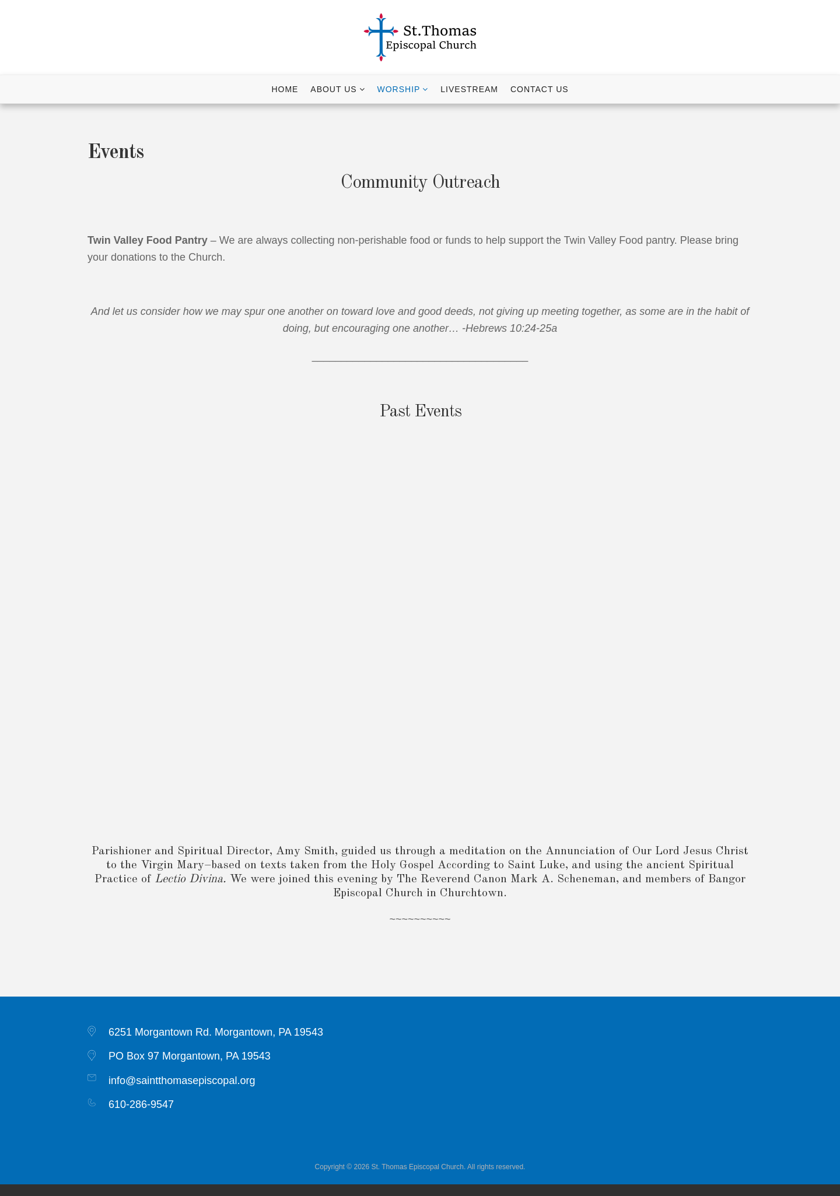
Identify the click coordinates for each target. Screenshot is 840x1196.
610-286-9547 (141, 1104)
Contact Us (539, 89)
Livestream (469, 89)
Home (284, 89)
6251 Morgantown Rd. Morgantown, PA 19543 (215, 1032)
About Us (333, 89)
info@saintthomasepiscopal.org (181, 1080)
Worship (399, 89)
